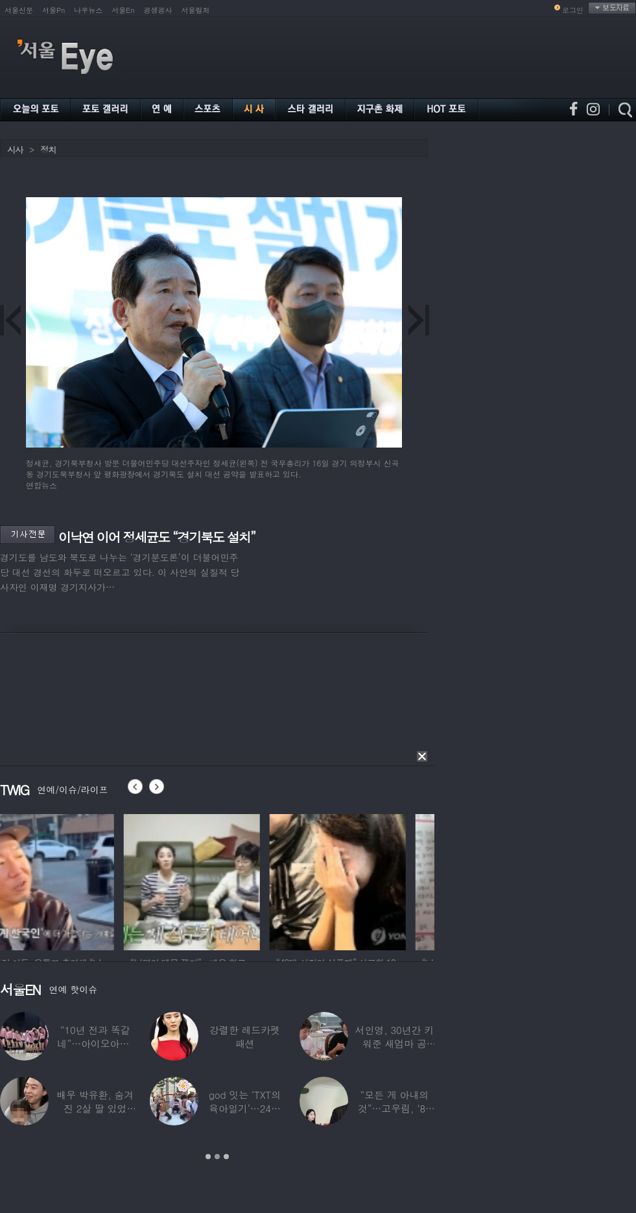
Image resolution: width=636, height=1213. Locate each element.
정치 (48, 149)
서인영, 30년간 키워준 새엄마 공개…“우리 (394, 1043)
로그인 (572, 10)
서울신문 (19, 10)
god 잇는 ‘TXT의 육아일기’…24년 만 (245, 1108)
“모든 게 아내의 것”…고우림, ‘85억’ (394, 1108)
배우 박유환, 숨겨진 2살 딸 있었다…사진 (95, 1108)
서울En (123, 10)
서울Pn (53, 10)
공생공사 (158, 10)
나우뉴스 (88, 10)
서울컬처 (196, 10)
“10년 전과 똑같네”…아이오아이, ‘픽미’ (95, 1043)
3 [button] (226, 1156)
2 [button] (217, 1156)
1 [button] (208, 1156)
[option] (68, 880)
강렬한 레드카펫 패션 (244, 1036)
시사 (15, 149)
